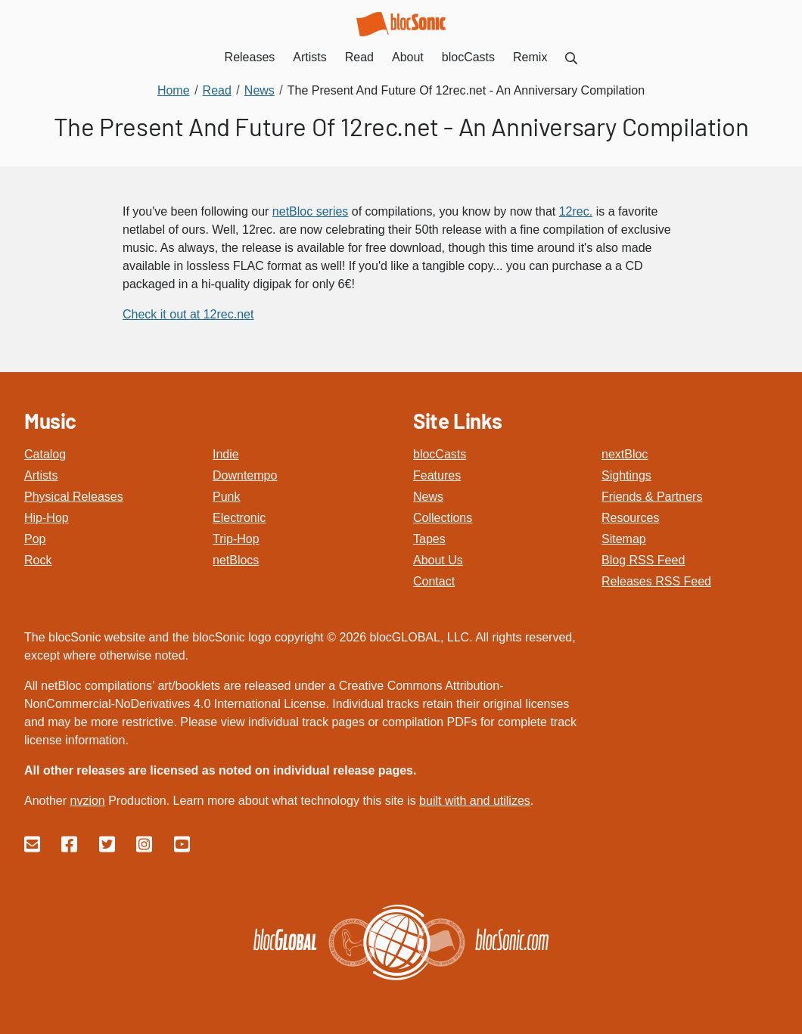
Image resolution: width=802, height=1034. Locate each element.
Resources (630, 517)
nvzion (87, 800)
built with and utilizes (474, 800)
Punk (226, 496)
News (428, 496)
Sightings (626, 475)
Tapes (429, 539)
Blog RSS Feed (643, 560)
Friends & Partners (652, 496)
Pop (34, 539)
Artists (41, 475)
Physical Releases (73, 496)
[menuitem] (571, 57)
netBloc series (310, 211)
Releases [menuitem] (250, 57)
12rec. (575, 211)
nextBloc (625, 454)
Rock (37, 560)
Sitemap (624, 539)
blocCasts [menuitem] (468, 57)
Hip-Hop (46, 517)
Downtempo (245, 475)
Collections (442, 517)
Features (437, 475)
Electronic (239, 517)
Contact (434, 581)
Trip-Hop (236, 539)
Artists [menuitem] (309, 57)
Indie (226, 454)
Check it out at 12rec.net (188, 314)
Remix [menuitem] (530, 57)
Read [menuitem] (359, 57)
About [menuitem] (408, 57)
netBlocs (236, 560)
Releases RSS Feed (656, 581)
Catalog (45, 454)
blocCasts (439, 454)
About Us (438, 560)
